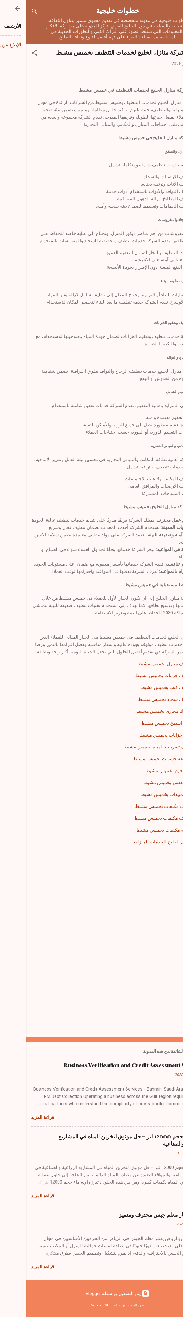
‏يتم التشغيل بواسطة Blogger (91, 1293)
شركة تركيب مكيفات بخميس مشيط (143, 806)
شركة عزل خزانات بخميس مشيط (146, 735)
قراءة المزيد (16, 1117)
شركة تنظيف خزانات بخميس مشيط (143, 675)
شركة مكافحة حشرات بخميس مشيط (142, 758)
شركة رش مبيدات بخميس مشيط (146, 794)
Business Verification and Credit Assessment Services (108, 1065)
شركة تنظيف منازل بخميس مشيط (145, 663)
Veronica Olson (76, 1305)
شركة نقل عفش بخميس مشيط (148, 782)
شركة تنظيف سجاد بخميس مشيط (145, 699)
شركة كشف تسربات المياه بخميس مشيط (138, 747)
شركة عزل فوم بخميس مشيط (149, 770)
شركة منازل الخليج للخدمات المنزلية (143, 842)
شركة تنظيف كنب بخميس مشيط (146, 687)
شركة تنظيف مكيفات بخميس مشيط (143, 818)
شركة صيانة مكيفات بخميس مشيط (144, 830)
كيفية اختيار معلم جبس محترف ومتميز (135, 1214)
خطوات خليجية (91, 10)
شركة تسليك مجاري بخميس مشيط (144, 711)
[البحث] (8, 12)
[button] (8, 54)
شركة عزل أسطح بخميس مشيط (146, 723)
